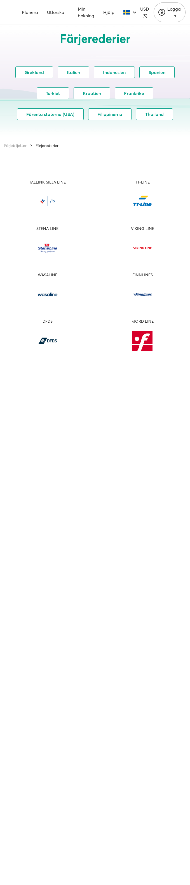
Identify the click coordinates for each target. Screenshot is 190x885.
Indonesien (114, 72)
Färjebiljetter (15, 145)
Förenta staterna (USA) (50, 114)
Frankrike (134, 93)
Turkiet (53, 93)
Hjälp (108, 12)
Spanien (157, 72)
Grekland (34, 72)
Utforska (55, 12)
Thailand (154, 114)
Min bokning (86, 12)
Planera (30, 12)
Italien (73, 72)
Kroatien (92, 93)
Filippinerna (109, 114)
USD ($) (144, 12)
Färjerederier (47, 145)
